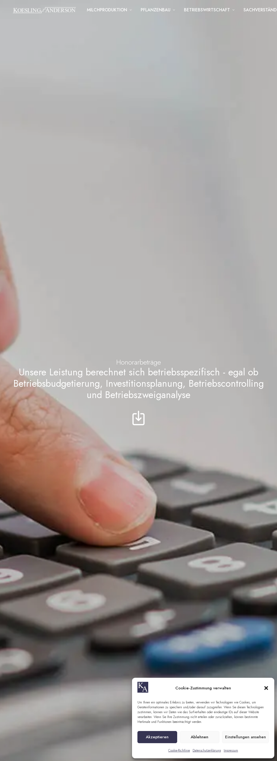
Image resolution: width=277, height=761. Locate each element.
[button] (266, 688)
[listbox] (225, 572)
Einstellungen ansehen (245, 737)
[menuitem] (111, 11)
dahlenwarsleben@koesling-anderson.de (187, 399)
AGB (109, 738)
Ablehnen (199, 737)
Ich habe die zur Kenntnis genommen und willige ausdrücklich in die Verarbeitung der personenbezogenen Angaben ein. (229, 643)
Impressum (231, 750)
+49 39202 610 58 (54, 529)
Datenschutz (129, 738)
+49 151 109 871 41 (54, 612)
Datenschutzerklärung (207, 750)
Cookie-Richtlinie (179, 750)
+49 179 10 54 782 (141, 626)
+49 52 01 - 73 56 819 (144, 612)
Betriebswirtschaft (211, 11)
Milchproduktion (110, 11)
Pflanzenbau (159, 11)
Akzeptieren (157, 737)
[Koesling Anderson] (45, 11)
